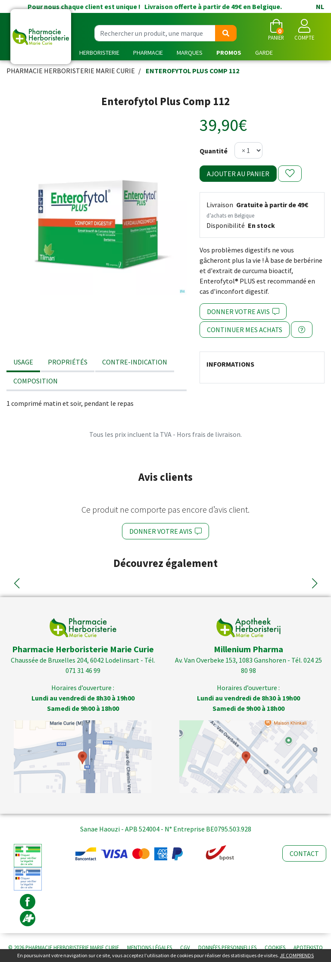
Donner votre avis (243, 311)
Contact (304, 853)
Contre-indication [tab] (134, 362)
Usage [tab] (23, 362)
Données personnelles (227, 947)
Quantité (214, 150)
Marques (190, 52)
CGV (185, 947)
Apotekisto (308, 947)
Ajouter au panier (238, 173)
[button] (16, 583)
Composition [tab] (35, 381)
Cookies (275, 947)
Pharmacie (148, 52)
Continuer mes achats (244, 329)
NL (320, 6)
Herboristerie (99, 52)
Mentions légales (149, 947)
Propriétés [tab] (67, 362)
